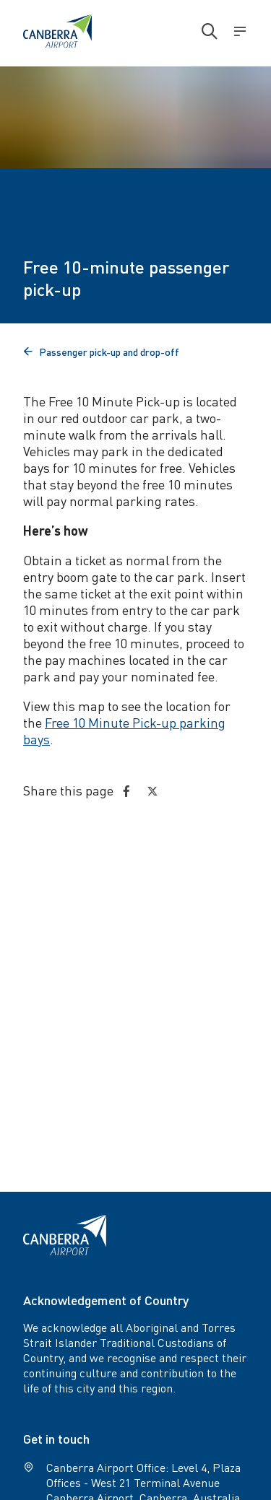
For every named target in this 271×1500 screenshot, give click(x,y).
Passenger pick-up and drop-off (101, 351)
